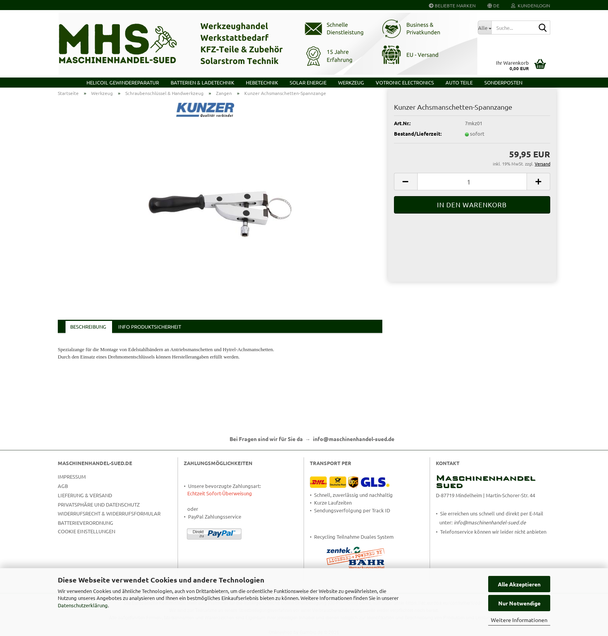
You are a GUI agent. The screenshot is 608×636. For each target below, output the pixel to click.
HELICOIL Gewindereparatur (122, 82)
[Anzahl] (472, 181)
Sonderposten (503, 82)
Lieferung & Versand (85, 495)
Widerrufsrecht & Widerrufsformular (109, 513)
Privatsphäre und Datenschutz (99, 504)
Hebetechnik (262, 82)
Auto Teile (459, 82)
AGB (63, 486)
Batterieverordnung (85, 522)
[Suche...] (484, 27)
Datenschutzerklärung (83, 605)
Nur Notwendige (519, 603)
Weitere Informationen (519, 619)
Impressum (72, 476)
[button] (493, 5)
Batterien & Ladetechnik (202, 82)
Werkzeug (351, 82)
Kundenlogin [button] (530, 5)
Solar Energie (308, 82)
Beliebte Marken (452, 5)
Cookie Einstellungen (86, 531)
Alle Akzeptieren (519, 584)
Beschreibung (88, 326)
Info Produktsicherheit (149, 326)
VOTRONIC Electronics (405, 82)
